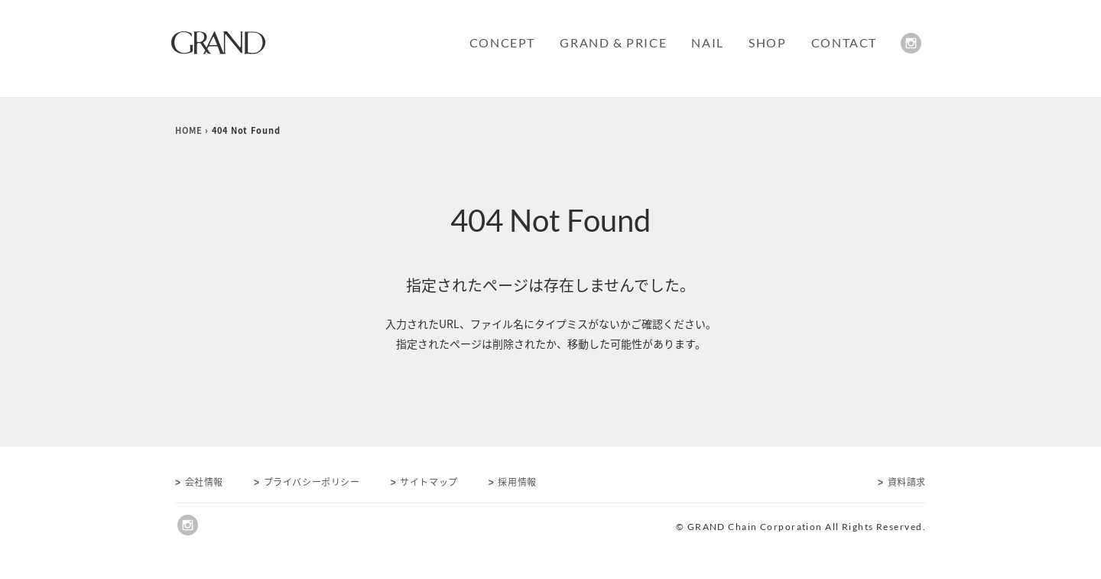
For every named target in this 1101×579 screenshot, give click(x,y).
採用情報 (513, 481)
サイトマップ (424, 481)
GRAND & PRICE (613, 42)
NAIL (707, 42)
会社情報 (199, 481)
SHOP (767, 42)
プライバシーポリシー (307, 481)
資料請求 (902, 481)
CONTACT (844, 42)
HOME (189, 130)
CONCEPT (502, 42)
